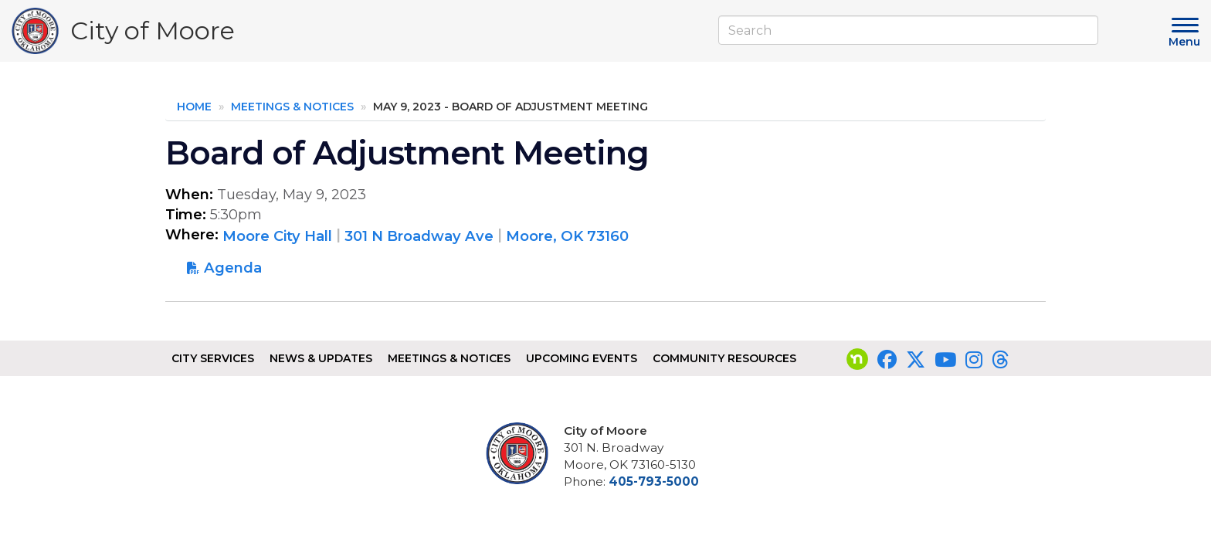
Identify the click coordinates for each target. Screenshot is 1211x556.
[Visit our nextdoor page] (857, 359)
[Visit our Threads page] (1000, 359)
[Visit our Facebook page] (887, 359)
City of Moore (152, 34)
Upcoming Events (581, 358)
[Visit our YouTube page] (945, 359)
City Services (212, 358)
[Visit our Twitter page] (915, 359)
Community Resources (724, 358)
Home (194, 107)
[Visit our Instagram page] (973, 359)
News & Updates (321, 358)
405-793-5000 (654, 481)
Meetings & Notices (292, 107)
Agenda (233, 267)
